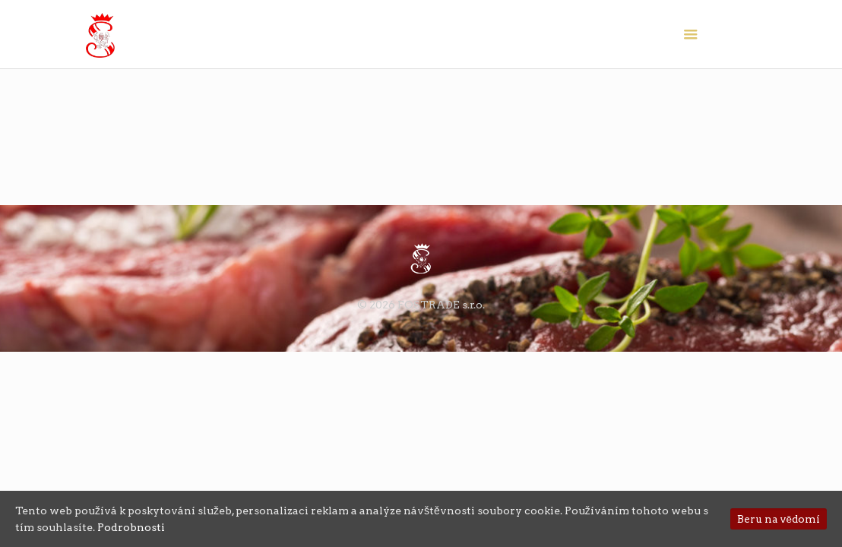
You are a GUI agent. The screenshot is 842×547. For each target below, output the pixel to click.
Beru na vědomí (778, 519)
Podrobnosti (131, 527)
